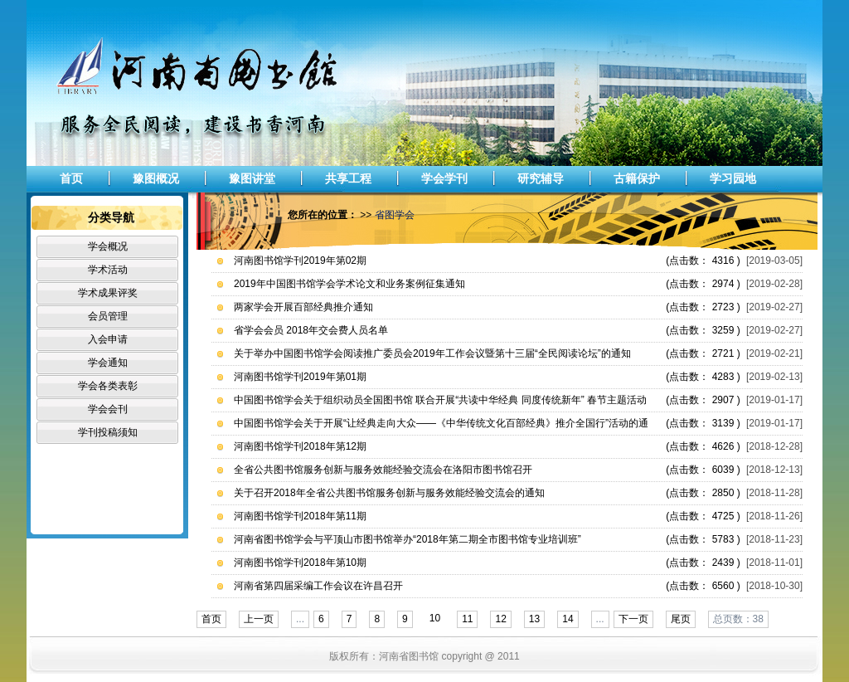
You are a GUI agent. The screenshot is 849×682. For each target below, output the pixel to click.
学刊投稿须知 (108, 432)
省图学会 (395, 215)
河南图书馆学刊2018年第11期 (300, 516)
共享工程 (348, 178)
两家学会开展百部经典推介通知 (303, 307)
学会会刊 (108, 409)
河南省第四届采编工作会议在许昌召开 (318, 586)
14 (567, 619)
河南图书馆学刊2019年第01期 (300, 376)
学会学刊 (444, 178)
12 (500, 619)
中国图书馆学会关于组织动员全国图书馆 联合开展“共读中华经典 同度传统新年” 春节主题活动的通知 (440, 403)
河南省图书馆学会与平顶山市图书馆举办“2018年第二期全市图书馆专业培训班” (407, 539)
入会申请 (108, 339)
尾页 (681, 619)
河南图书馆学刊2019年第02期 (300, 260)
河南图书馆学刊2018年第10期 (300, 562)
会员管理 (108, 316)
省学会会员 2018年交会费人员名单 (311, 330)
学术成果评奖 (108, 293)
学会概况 (108, 246)
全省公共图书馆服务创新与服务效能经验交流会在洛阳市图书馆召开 (383, 469)
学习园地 (733, 178)
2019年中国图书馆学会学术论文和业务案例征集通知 (349, 284)
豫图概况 (156, 178)
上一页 (259, 619)
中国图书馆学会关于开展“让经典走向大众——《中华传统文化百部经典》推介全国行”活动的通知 (441, 426)
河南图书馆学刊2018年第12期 (300, 446)
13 (534, 619)
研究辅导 (540, 178)
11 (467, 619)
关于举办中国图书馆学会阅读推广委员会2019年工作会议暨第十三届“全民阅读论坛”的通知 (432, 353)
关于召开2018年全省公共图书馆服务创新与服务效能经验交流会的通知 (389, 493)
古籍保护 (637, 178)
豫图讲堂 (252, 178)
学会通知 (108, 362)
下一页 (633, 619)
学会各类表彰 (108, 386)
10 (434, 618)
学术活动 (108, 269)
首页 (71, 178)
